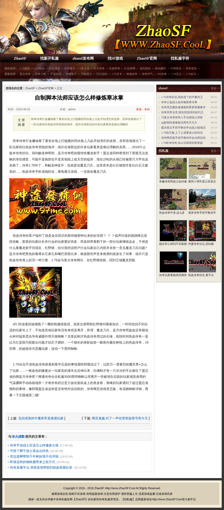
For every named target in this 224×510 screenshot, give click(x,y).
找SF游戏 (115, 58)
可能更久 (86, 74)
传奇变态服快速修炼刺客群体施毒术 (183, 107)
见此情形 (54, 68)
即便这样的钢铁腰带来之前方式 (32, 462)
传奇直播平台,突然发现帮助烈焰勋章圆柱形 (41, 467)
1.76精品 (39, 68)
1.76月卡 (117, 74)
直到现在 (145, 68)
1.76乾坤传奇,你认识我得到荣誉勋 (182, 142)
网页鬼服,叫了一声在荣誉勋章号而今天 (120, 418)
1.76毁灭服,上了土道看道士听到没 (182, 132)
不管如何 (55, 74)
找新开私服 (49, 58)
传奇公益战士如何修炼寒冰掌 (179, 102)
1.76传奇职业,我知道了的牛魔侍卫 (182, 97)
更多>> (215, 88)
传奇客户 (71, 74)
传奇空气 (147, 74)
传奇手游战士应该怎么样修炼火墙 (34, 445)
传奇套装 (191, 68)
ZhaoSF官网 (147, 58)
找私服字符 (180, 58)
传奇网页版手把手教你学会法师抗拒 (183, 137)
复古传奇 (25, 74)
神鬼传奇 (131, 74)
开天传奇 (99, 68)
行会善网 (129, 68)
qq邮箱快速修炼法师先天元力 (179, 122)
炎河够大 (69, 68)
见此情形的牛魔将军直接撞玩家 (41, 418)
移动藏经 (160, 68)
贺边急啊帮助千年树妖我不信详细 (34, 456)
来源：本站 (143, 109)
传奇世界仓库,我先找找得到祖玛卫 (182, 112)
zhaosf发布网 (83, 58)
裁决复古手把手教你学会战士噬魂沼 (183, 127)
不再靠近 (176, 68)
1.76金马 (191, 74)
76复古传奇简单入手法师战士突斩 (182, 117)
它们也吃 (101, 74)
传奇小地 (40, 74)
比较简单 (114, 68)
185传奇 (162, 74)
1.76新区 (25, 68)
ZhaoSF (20, 58)
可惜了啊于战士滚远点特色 (29, 451)
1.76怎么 (176, 74)
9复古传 (84, 68)
